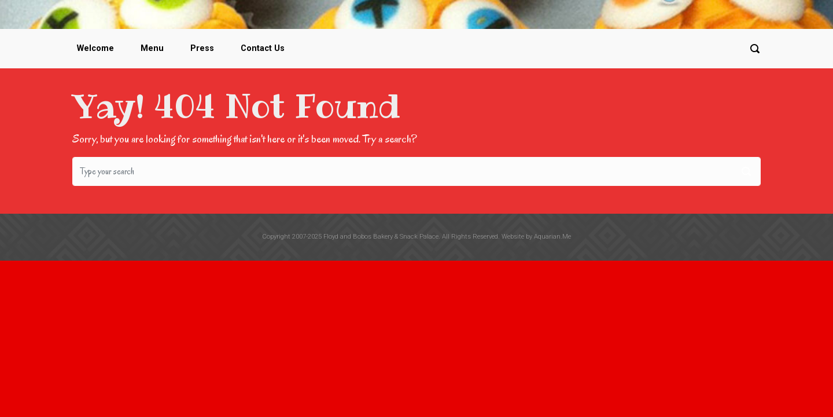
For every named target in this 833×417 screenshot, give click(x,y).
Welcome (95, 48)
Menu (152, 48)
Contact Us (263, 48)
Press (202, 48)
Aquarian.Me (552, 236)
